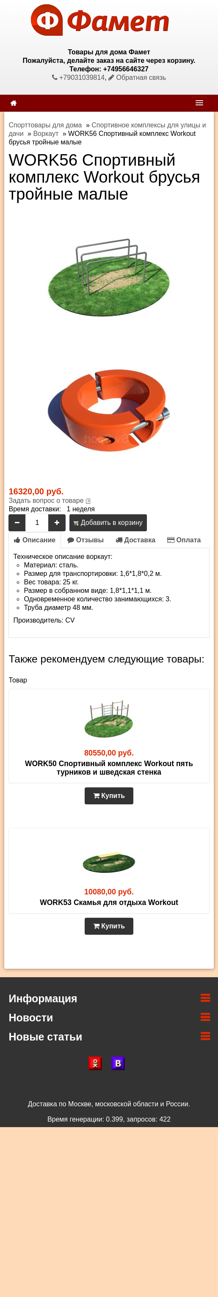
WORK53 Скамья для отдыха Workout (109, 902)
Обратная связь (137, 77)
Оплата (184, 540)
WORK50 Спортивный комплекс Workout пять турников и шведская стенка (109, 767)
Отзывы (85, 540)
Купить (109, 795)
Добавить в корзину (108, 522)
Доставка (135, 540)
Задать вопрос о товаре (45, 500)
